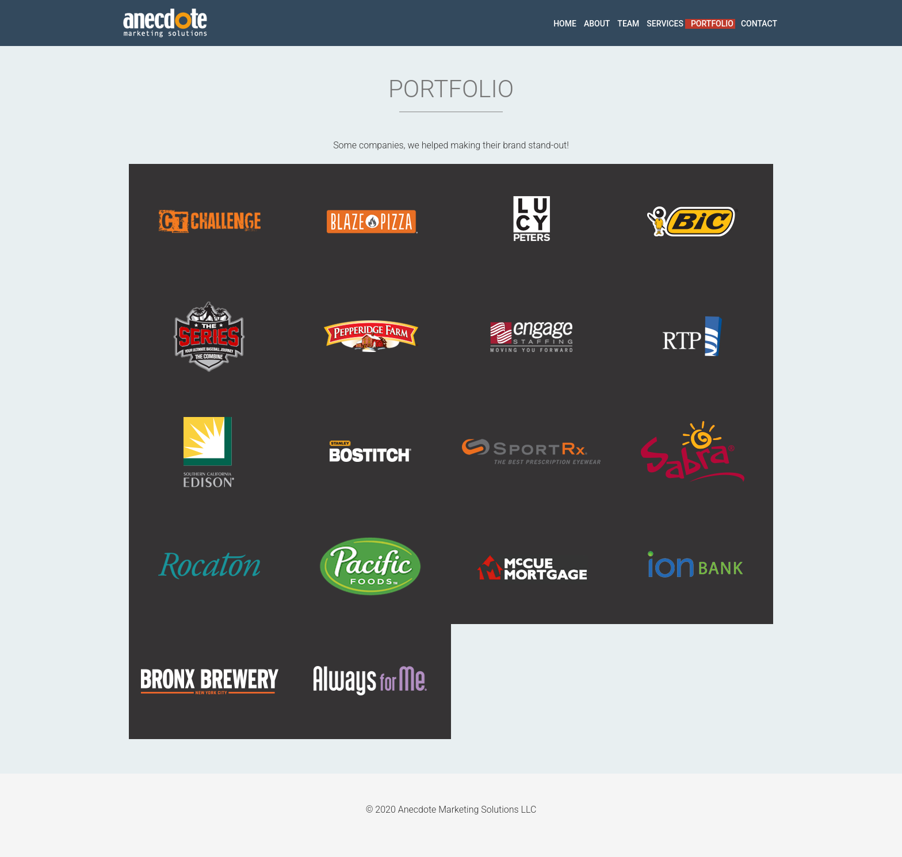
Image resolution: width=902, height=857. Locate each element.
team (628, 23)
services (665, 23)
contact (759, 23)
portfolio (712, 23)
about (597, 23)
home (564, 23)
